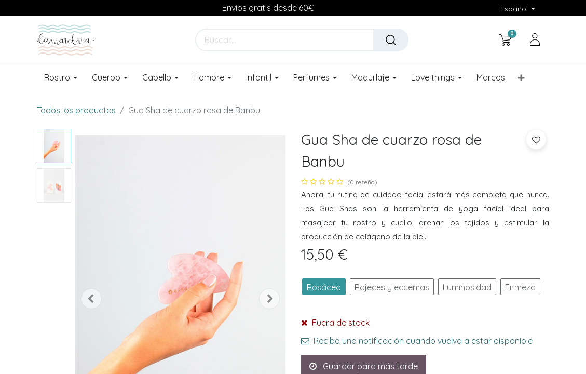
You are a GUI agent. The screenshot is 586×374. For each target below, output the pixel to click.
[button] (521, 78)
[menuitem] (490, 77)
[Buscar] (390, 40)
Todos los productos (76, 110)
